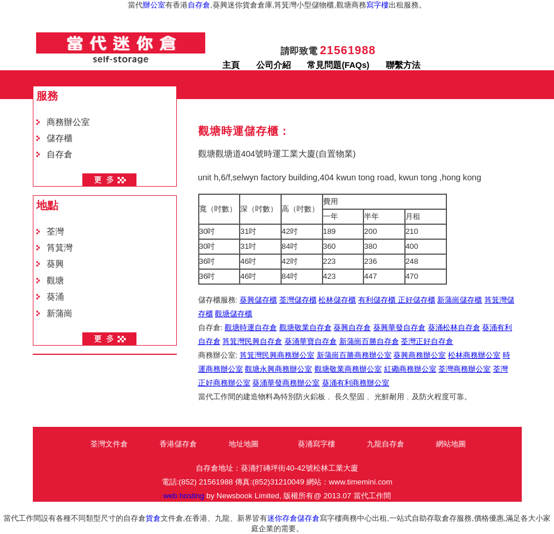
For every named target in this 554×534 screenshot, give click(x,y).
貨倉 (153, 518)
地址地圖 (244, 444)
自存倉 (199, 5)
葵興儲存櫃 (258, 300)
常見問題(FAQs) (338, 65)
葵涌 (55, 296)
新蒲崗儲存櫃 (459, 300)
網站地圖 (451, 444)
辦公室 (154, 5)
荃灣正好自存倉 (427, 341)
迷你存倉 (282, 518)
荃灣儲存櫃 (298, 300)
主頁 (231, 65)
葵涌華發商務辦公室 (286, 382)
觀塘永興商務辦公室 (278, 369)
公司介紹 (273, 65)
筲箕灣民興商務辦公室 (277, 355)
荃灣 (55, 231)
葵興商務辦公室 (419, 355)
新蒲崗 (60, 313)
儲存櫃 (60, 138)
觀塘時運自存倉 (251, 327)
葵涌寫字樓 (316, 444)
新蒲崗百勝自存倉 (369, 341)
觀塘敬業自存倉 (305, 327)
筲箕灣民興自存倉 (252, 341)
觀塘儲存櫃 (233, 313)
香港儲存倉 (178, 444)
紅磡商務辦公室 (410, 369)
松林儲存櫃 (337, 300)
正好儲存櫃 (416, 300)
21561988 (347, 50)
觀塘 (55, 280)
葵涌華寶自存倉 (310, 341)
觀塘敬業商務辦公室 (348, 369)
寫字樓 (377, 5)
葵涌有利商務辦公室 (355, 382)
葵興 (55, 263)
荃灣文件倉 (109, 444)
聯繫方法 (403, 65)
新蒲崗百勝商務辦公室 (354, 355)
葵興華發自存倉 (399, 327)
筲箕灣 (60, 247)
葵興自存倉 (352, 327)
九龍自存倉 (385, 444)
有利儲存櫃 (378, 300)
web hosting (183, 495)
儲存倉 (308, 518)
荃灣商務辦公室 (464, 369)
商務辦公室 (68, 122)
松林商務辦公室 (474, 355)
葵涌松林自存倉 (454, 327)
